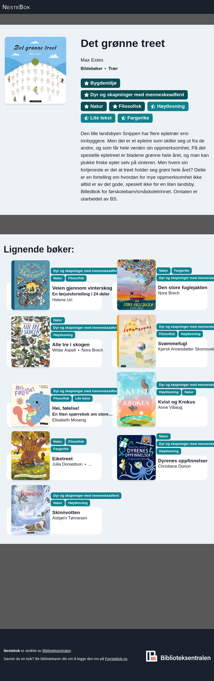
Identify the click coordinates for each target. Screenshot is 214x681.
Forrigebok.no (116, 659)
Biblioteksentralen (56, 651)
